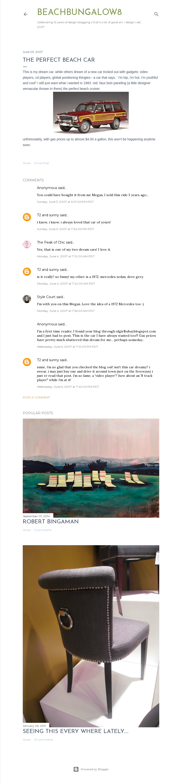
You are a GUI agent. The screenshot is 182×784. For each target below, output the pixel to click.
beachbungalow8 (79, 13)
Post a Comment (36, 397)
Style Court (46, 297)
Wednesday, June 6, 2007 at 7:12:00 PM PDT (67, 346)
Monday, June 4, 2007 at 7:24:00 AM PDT (66, 283)
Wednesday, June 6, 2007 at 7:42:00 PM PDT (68, 386)
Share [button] (27, 163)
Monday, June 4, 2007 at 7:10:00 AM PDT (66, 256)
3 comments (42, 530)
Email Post (41, 163)
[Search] (156, 13)
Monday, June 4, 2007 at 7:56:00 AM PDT (66, 311)
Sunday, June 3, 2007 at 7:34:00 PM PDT (65, 229)
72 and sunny (48, 215)
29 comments (43, 739)
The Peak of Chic (51, 242)
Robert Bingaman (51, 522)
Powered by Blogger (91, 769)
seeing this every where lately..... (75, 731)
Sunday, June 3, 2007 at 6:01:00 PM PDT (65, 201)
